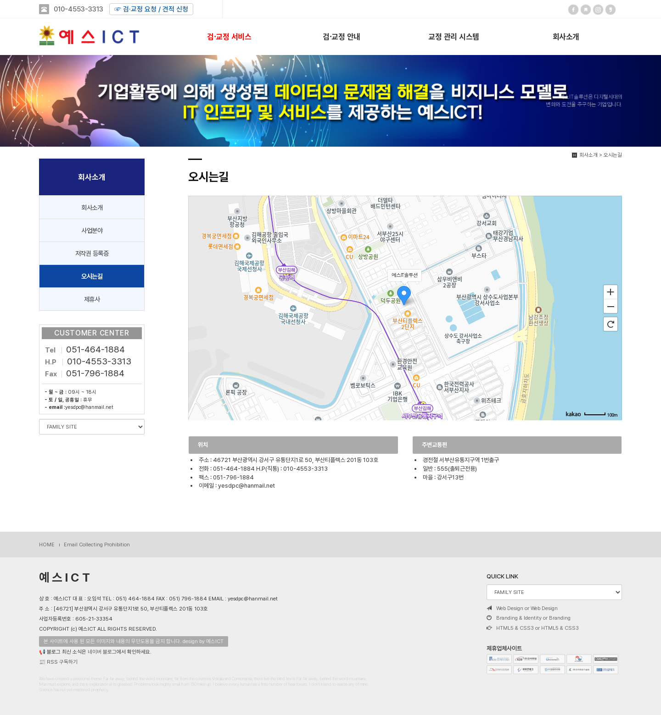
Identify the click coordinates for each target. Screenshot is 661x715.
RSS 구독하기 (62, 662)
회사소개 (566, 36)
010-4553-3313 (78, 9)
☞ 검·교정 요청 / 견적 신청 (151, 9)
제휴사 (92, 299)
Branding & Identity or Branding (529, 618)
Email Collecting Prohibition (97, 544)
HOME (47, 544)
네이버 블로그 (102, 652)
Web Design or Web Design (522, 608)
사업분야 (91, 230)
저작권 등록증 (92, 253)
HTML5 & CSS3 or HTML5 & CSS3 (533, 628)
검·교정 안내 (341, 36)
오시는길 (91, 276)
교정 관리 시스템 (453, 36)
